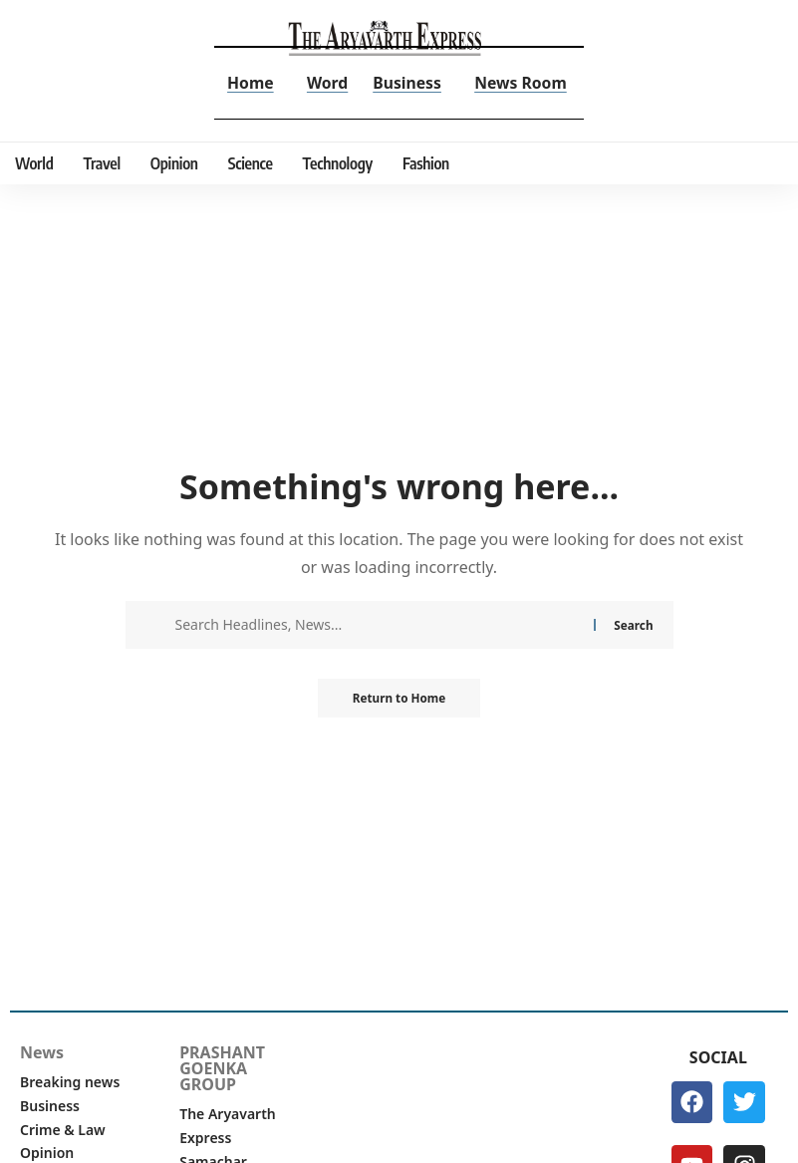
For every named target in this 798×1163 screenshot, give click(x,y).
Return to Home (399, 698)
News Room (522, 83)
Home (248, 83)
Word (327, 83)
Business (407, 83)
